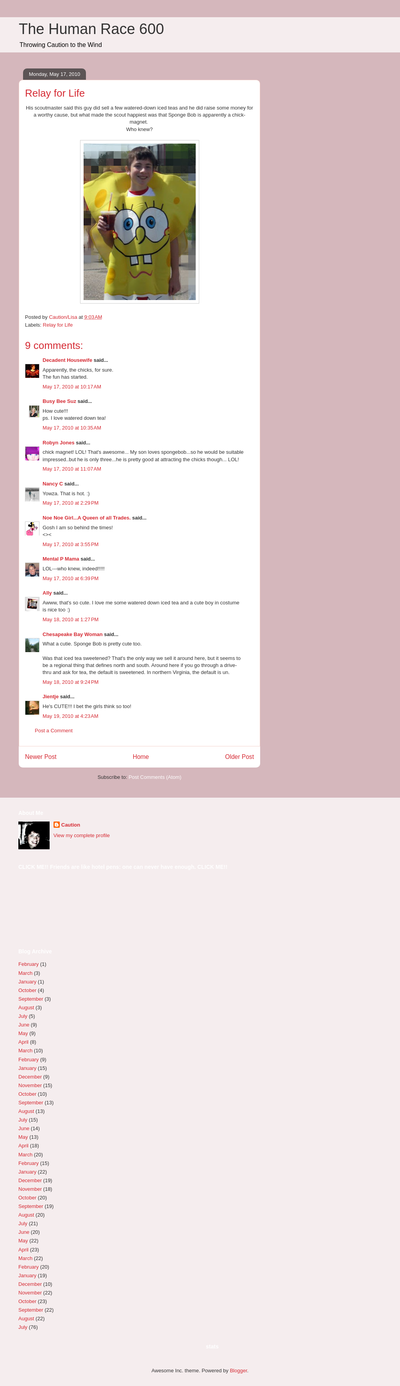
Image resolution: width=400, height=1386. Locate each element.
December (30, 1077)
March (25, 973)
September (30, 999)
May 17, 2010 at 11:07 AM (72, 469)
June (23, 1025)
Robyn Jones (59, 443)
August (26, 1007)
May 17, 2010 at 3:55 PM (70, 544)
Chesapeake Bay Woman (73, 634)
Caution (70, 825)
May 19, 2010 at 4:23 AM (70, 716)
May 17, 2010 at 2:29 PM (70, 503)
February (28, 964)
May (23, 1033)
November (30, 1085)
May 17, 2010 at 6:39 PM (70, 578)
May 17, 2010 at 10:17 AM (72, 387)
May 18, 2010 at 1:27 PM (70, 619)
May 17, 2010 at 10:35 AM (72, 428)
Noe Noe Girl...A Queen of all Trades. (87, 518)
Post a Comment (54, 730)
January (27, 982)
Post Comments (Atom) (155, 777)
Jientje (51, 696)
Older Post (239, 756)
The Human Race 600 (91, 29)
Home (141, 756)
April (23, 1042)
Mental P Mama (61, 559)
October (27, 990)
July (22, 1016)
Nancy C (53, 484)
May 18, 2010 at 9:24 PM (70, 682)
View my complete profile (82, 835)
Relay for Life (58, 325)
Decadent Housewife (67, 360)
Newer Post (41, 756)
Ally (47, 593)
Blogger (238, 1370)
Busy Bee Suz (59, 401)
